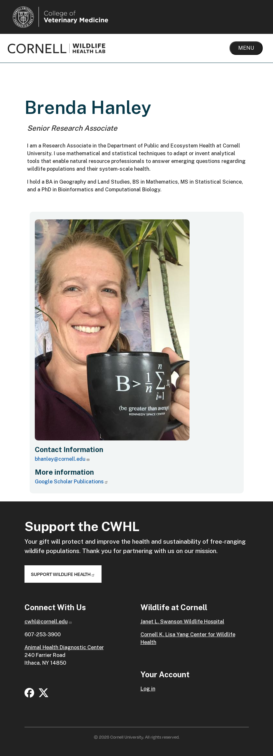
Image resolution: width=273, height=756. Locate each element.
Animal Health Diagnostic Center (64, 647)
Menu (246, 48)
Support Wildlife (63, 574)
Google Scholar (71, 482)
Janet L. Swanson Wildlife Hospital (182, 622)
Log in (148, 689)
